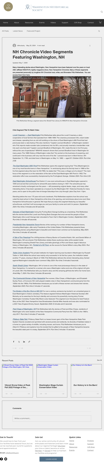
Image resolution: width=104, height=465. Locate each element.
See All (99, 360)
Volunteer (61, 446)
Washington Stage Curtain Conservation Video (51, 386)
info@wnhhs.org (12, 453)
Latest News (18, 31)
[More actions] (90, 45)
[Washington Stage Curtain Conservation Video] (52, 372)
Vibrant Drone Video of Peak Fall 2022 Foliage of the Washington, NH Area (17, 386)
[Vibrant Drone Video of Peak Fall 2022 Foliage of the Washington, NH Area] (17, 372)
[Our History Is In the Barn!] (86, 372)
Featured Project (33, 31)
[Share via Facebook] (14, 342)
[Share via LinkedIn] (24, 342)
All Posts (5, 31)
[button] (100, 22)
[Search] (102, 12)
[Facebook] (1, 459)
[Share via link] (29, 342)
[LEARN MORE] (51, 459)
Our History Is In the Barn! (85, 385)
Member (38, 451)
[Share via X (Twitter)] (19, 342)
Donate (47, 451)
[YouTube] (5, 459)
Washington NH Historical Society (50, 9)
